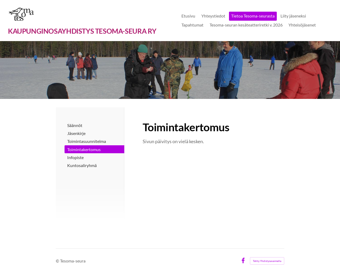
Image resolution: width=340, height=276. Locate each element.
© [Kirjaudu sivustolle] (58, 260)
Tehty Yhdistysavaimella (267, 260)
